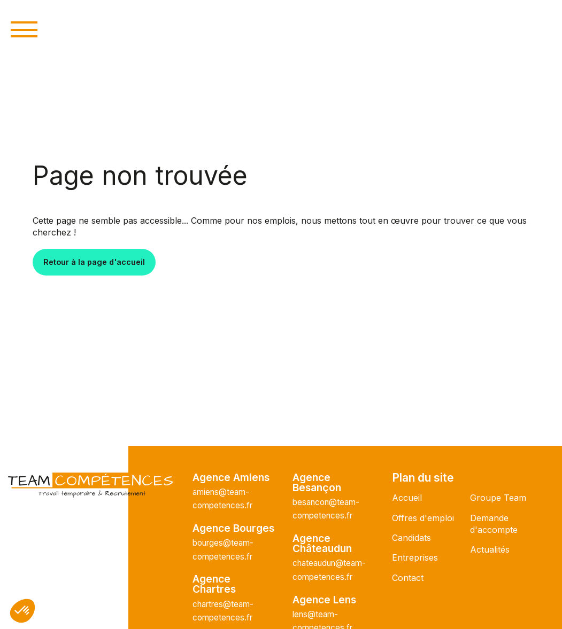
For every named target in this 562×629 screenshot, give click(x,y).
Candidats (411, 537)
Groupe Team (498, 497)
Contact (408, 577)
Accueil (407, 497)
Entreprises (415, 557)
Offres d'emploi (423, 518)
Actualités (490, 549)
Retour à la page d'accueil (94, 261)
